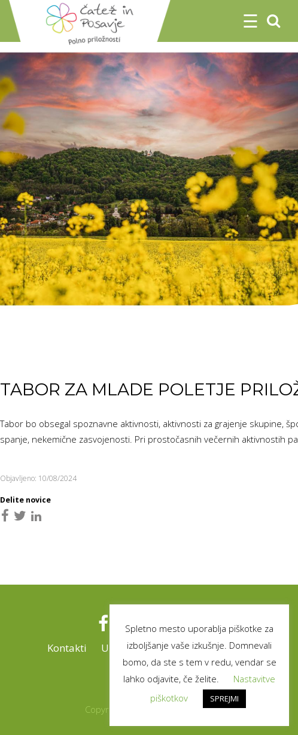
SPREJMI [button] (224, 698)
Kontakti (67, 648)
